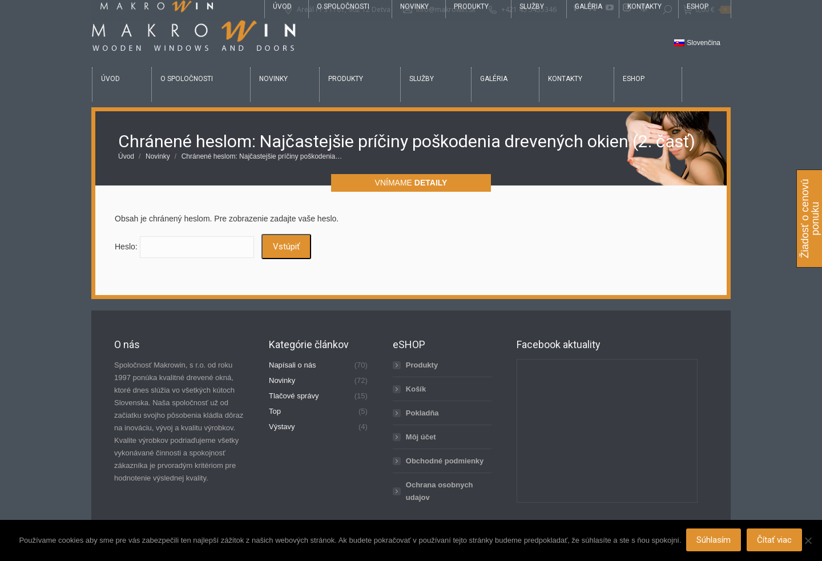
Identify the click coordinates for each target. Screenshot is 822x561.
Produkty (422, 365)
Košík (416, 389)
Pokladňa (422, 413)
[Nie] (807, 541)
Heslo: (184, 246)
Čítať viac (775, 541)
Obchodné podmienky (445, 461)
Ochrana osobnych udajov (439, 491)
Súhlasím (715, 541)
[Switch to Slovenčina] (697, 43)
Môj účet (421, 437)
